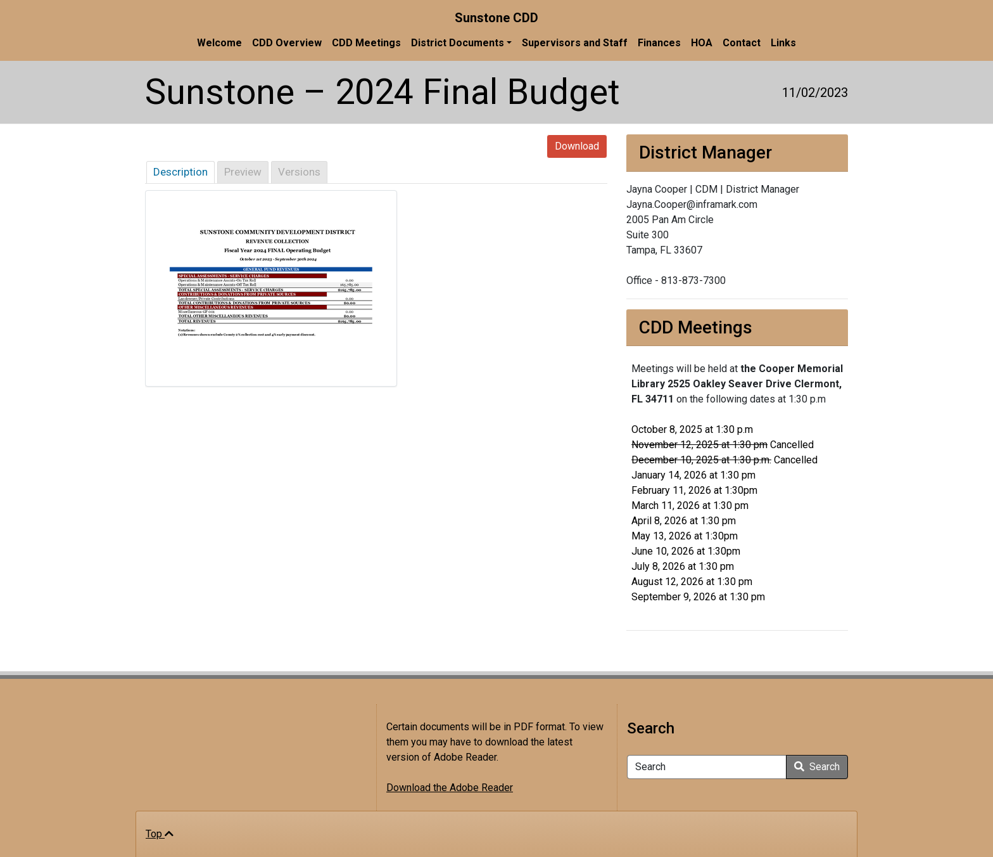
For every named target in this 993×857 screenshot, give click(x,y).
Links (783, 43)
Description (180, 171)
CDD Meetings (366, 43)
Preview (243, 171)
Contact (742, 43)
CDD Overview (287, 43)
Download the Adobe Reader (449, 788)
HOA (701, 43)
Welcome (219, 43)
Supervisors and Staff (575, 43)
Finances (659, 43)
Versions (299, 171)
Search (817, 767)
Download (577, 146)
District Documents (457, 43)
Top (160, 834)
